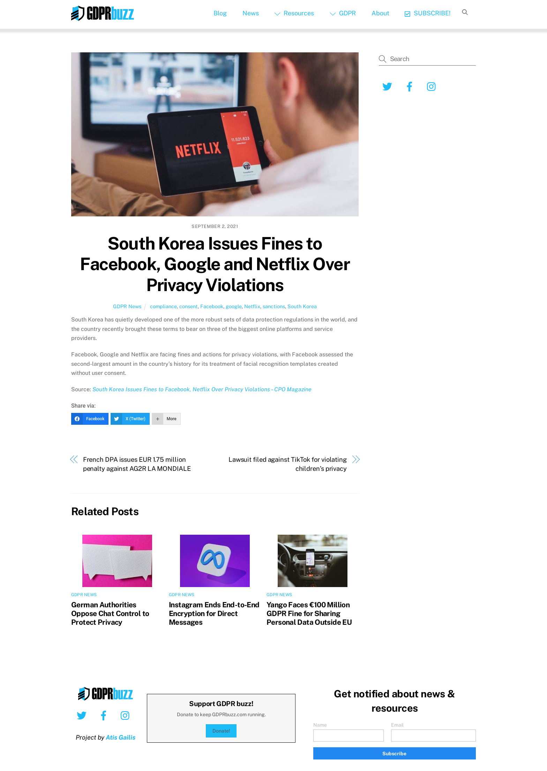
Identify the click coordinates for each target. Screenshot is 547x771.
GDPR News (127, 306)
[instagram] (433, 86)
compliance (163, 306)
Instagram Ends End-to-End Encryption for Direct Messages (214, 613)
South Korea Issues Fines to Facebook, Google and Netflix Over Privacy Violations (215, 264)
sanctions (274, 306)
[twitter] (388, 86)
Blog (220, 13)
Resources (294, 13)
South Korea (302, 306)
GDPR (343, 13)
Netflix (252, 306)
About (380, 13)
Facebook (211, 306)
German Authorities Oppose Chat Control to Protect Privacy (110, 613)
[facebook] (410, 86)
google (234, 306)
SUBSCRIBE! (427, 13)
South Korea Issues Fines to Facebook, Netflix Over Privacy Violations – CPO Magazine (202, 389)
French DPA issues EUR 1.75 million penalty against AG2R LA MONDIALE (137, 464)
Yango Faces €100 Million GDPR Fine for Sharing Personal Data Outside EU (309, 613)
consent (188, 306)
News (250, 13)
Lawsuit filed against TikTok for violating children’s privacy (287, 464)
